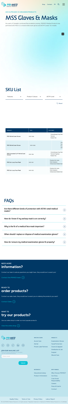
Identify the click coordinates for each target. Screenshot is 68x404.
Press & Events (56, 386)
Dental (36, 344)
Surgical (53, 352)
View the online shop (8, 325)
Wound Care (55, 355)
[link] (13, 277)
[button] (54, 4)
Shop (43, 4)
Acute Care (37, 341)
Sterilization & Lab (57, 349)
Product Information (40, 376)
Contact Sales (6, 301)
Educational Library (40, 373)
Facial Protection (56, 344)
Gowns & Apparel (56, 347)
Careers (53, 383)
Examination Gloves (57, 341)
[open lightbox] (36, 48)
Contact (49, 4)
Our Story (54, 376)
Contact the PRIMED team (11, 277)
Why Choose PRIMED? (58, 373)
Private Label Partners (41, 347)
